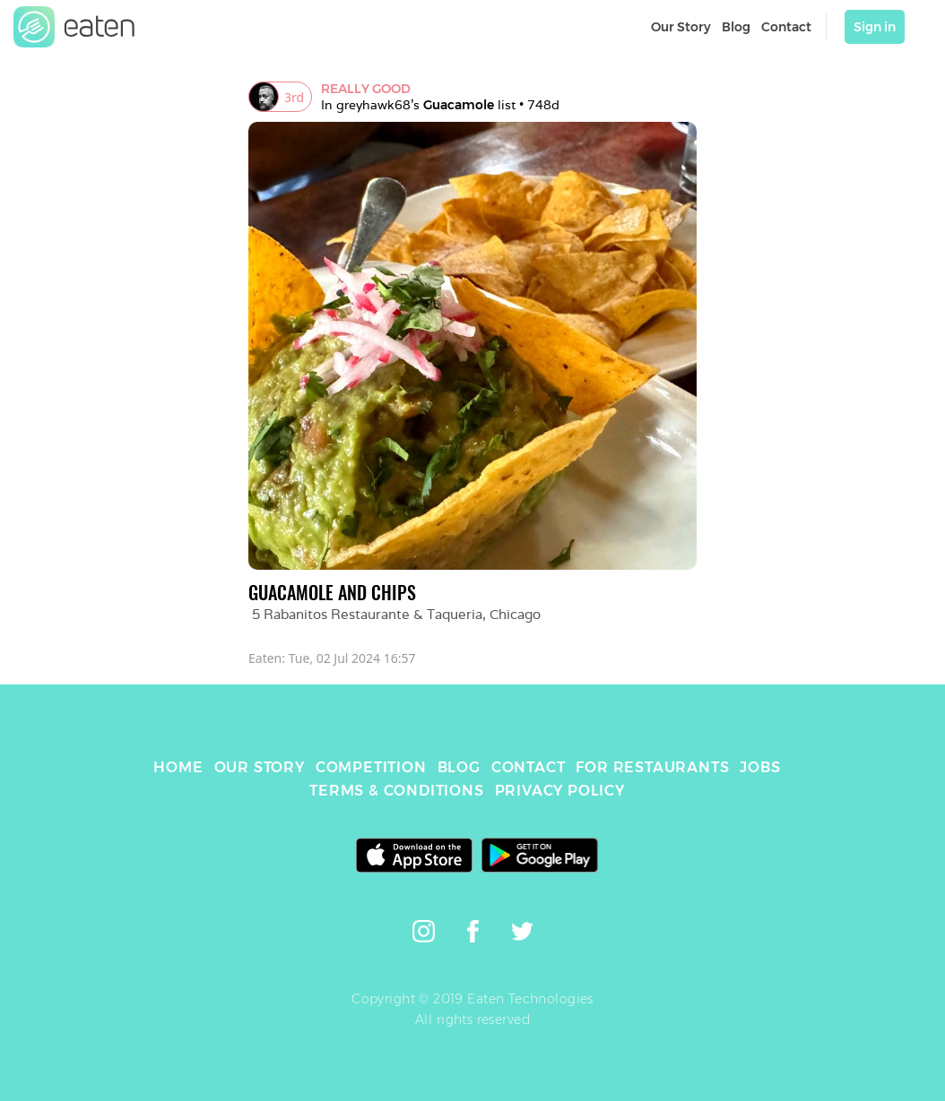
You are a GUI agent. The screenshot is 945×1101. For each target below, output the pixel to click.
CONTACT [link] (528, 767)
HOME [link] (178, 767)
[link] (74, 26)
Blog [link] (736, 27)
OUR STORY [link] (259, 767)
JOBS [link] (760, 767)
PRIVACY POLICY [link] (560, 790)
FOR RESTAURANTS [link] (652, 767)
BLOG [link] (459, 767)
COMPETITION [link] (371, 767)
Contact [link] (786, 27)
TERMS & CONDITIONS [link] (396, 790)
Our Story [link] (681, 27)
